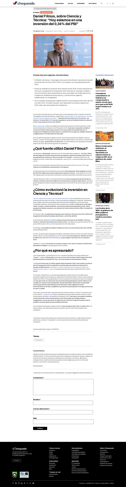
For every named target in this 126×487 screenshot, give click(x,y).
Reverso (51, 476)
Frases (36, 12)
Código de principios (106, 456)
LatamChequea (53, 474)
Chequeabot (75, 458)
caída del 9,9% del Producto (51, 237)
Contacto (16, 460)
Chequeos (52, 450)
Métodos (102, 454)
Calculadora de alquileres (79, 454)
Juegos (74, 467)
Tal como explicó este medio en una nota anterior (47, 198)
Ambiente (99, 143)
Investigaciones (53, 458)
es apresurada (47, 294)
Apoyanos (93, 3)
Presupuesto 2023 (79, 165)
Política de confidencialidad (101, 483)
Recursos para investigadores (80, 472)
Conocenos (59, 3)
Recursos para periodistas (79, 470)
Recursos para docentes (79, 469)
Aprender (81, 3)
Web (35, 418)
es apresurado (40, 126)
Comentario (38, 378)
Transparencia (104, 452)
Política (106, 205)
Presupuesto (39, 340)
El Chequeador (76, 463)
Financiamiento (104, 461)
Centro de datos (101, 91)
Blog (50, 469)
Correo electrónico (41, 409)
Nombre (37, 399)
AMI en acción (76, 465)
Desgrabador (75, 450)
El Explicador (106, 143)
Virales (51, 452)
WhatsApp (52, 463)
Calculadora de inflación (78, 452)
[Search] (101, 3)
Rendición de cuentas (106, 463)
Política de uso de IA (105, 458)
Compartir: (82, 31)
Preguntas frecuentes (106, 465)
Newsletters (52, 465)
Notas (70, 3)
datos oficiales (68, 198)
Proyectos (103, 459)
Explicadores (52, 456)
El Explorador (75, 456)
